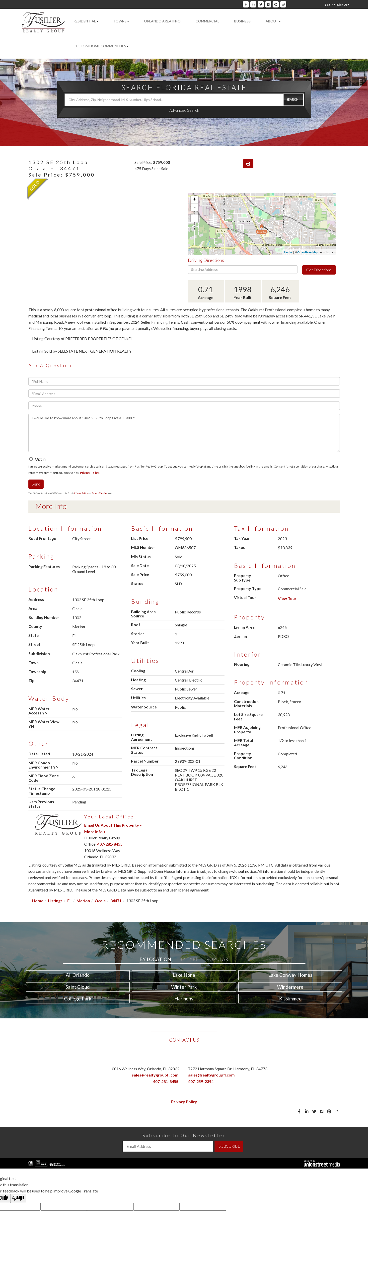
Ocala (100, 900)
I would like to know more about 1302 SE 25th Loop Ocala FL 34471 (184, 433)
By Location (155, 959)
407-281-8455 (110, 844)
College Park (77, 998)
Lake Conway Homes (290, 975)
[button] (293, 100)
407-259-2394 (201, 1081)
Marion (83, 900)
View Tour (287, 598)
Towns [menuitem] (121, 21)
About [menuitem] (273, 21)
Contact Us (184, 1040)
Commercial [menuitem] (207, 21)
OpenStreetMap (307, 252)
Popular (217, 959)
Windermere (290, 987)
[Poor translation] (18, 1198)
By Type (188, 959)
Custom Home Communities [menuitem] (101, 46)
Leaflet (288, 252)
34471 (116, 900)
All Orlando (78, 975)
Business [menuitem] (242, 21)
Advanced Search (184, 110)
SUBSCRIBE (229, 1146)
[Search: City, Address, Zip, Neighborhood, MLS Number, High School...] (184, 100)
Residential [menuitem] (86, 21)
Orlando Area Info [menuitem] (162, 21)
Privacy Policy (89, 473)
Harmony (184, 998)
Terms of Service (99, 493)
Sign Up (343, 4)
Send (36, 484)
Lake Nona (184, 975)
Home (37, 900)
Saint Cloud (78, 987)
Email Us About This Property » (113, 825)
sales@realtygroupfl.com (155, 1075)
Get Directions (319, 269)
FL (69, 900)
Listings (55, 900)
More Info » (94, 831)
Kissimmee (290, 998)
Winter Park (184, 987)
